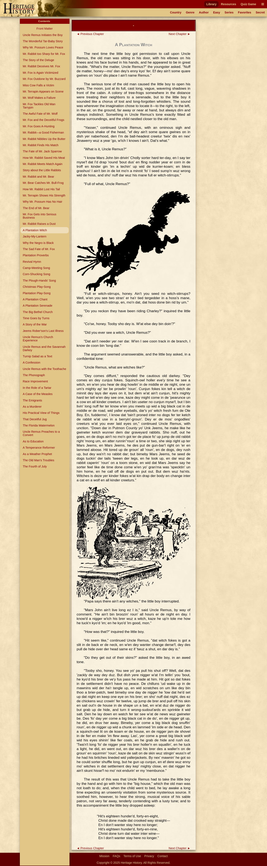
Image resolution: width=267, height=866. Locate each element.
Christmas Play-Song (37, 286)
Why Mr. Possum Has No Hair (42, 201)
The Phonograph (34, 375)
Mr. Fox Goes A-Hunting (39, 126)
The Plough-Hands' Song (39, 280)
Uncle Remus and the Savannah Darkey (44, 348)
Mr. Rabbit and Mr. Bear (38, 176)
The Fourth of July (35, 466)
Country (175, 12)
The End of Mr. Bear (36, 208)
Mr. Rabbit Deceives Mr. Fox (41, 66)
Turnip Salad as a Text (37, 356)
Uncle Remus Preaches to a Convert (41, 433)
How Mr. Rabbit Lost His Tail (41, 189)
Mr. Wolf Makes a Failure (39, 97)
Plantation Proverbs (36, 255)
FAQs (116, 856)
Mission (104, 856)
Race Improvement (35, 381)
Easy (216, 12)
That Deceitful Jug (35, 419)
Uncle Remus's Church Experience (38, 338)
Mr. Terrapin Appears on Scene (43, 91)
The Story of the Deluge (38, 60)
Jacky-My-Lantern (34, 236)
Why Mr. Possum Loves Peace (43, 47)
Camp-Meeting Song (36, 268)
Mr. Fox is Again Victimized (40, 72)
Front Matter (44, 28)
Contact (162, 856)
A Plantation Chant (35, 299)
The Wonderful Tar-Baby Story (43, 41)
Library (211, 4)
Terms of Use (132, 856)
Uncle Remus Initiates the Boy (43, 35)
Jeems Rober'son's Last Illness (43, 330)
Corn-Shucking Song (36, 274)
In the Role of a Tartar (37, 387)
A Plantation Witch (35, 230)
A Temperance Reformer (39, 447)
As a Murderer (32, 406)
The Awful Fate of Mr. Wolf (40, 113)
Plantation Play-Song (36, 293)
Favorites (244, 12)
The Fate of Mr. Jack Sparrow (42, 151)
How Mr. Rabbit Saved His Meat (44, 157)
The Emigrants (32, 400)
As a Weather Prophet (37, 454)
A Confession (31, 362)
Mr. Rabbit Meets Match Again (42, 164)
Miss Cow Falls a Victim (38, 85)
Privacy (149, 856)
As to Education (33, 441)
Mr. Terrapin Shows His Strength (44, 195)
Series (229, 12)
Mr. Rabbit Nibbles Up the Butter (44, 139)
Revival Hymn (32, 261)
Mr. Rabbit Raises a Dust (39, 223)
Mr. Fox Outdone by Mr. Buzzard (44, 79)
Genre (190, 12)
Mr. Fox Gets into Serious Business (39, 216)
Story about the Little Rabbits (42, 170)
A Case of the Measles (38, 394)
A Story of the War (35, 324)
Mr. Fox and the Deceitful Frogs (43, 120)
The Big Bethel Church (38, 312)
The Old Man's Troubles (38, 460)
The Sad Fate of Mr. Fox (39, 249)
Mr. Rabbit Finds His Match (41, 145)
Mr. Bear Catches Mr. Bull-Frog (43, 182)
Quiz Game (248, 4)
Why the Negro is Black (38, 243)
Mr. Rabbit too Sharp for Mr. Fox (44, 53)
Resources (228, 4)
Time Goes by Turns (36, 318)
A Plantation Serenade (37, 305)
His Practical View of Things (41, 412)
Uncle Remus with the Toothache (44, 369)
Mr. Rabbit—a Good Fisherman (43, 132)
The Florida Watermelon (39, 425)
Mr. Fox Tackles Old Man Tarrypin (39, 105)
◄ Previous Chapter (90, 34)
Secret (260, 12)
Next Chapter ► (179, 34)
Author (204, 12)
